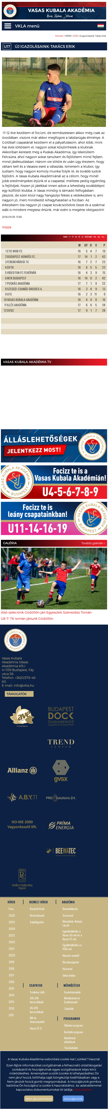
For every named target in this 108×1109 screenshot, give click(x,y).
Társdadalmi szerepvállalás (72, 1050)
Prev (7, 299)
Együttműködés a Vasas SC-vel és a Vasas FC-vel (72, 935)
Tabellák (69, 1009)
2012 (11, 1008)
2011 (11, 1015)
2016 (75, 36)
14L (103, 237)
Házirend (67, 969)
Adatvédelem (82, 1089)
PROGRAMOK (71, 1018)
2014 (11, 995)
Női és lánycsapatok (37, 1020)
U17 (7, 46)
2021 (11, 949)
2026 (12, 915)
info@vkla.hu (24, 685)
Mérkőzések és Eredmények (72, 1000)
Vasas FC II (36, 1028)
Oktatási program (73, 1025)
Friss (11, 909)
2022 (12, 942)
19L (94, 237)
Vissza (6, 227)
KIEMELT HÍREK (38, 902)
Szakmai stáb (37, 992)
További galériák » (93, 543)
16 (76, 237)
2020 (12, 955)
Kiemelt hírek (37, 909)
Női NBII (88, 237)
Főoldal (59, 36)
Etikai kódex (69, 975)
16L (98, 237)
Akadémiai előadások (70, 1040)
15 (79, 237)
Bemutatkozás (70, 909)
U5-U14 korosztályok (36, 1010)
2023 (12, 935)
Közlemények (37, 915)
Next (101, 299)
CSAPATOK (35, 985)
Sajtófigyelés (37, 922)
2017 (11, 975)
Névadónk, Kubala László (72, 923)
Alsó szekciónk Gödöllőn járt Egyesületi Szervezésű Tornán (46, 612)
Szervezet (68, 915)
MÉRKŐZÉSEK (71, 985)
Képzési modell (71, 955)
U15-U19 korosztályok (36, 1000)
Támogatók (17, 694)
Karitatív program (73, 1032)
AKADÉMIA (68, 902)
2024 (12, 929)
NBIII (65, 237)
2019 (11, 962)
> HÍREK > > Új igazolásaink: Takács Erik (80, 36)
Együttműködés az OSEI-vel (72, 947)
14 (82, 237)
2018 (11, 968)
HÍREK (11, 902)
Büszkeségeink (71, 962)
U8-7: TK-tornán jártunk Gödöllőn (27, 618)
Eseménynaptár (72, 992)
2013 (11, 1002)
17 (73, 237)
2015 (11, 988)
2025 (12, 922)
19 (70, 237)
